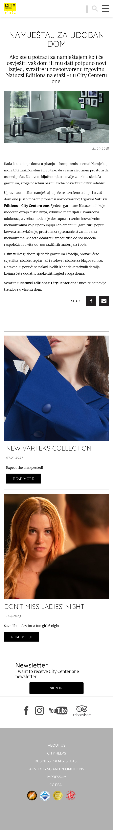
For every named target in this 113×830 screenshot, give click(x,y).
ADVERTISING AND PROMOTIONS (56, 769)
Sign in (56, 688)
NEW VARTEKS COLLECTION (48, 448)
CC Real (56, 784)
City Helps (56, 753)
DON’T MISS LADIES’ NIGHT (44, 606)
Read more (23, 478)
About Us (56, 745)
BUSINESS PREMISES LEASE (56, 761)
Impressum (56, 777)
